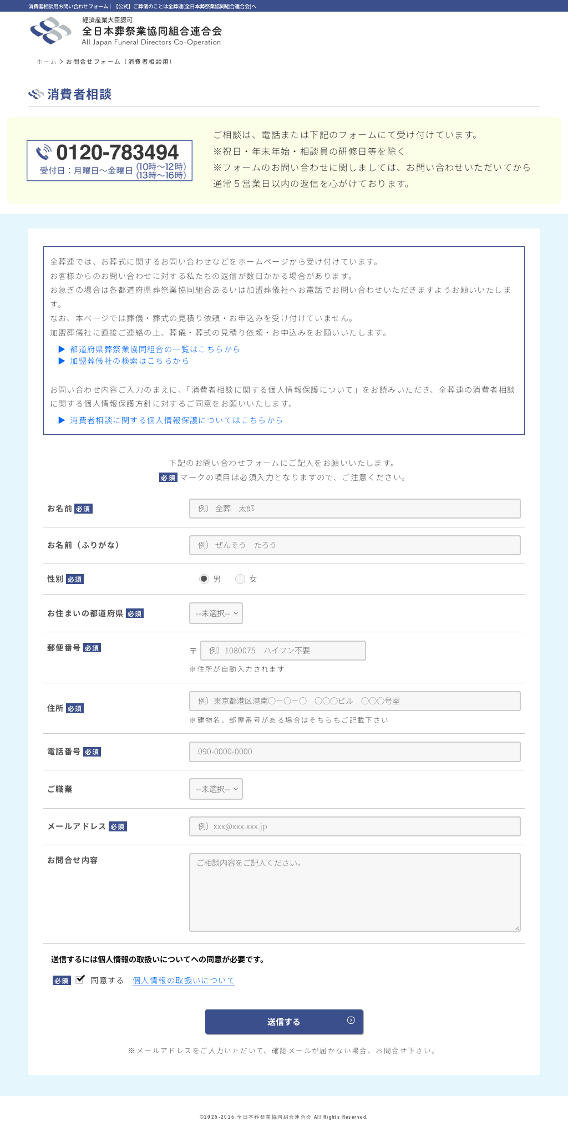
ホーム (47, 61)
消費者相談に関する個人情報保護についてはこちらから (176, 419)
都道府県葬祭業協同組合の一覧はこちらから (155, 348)
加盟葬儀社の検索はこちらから (130, 360)
